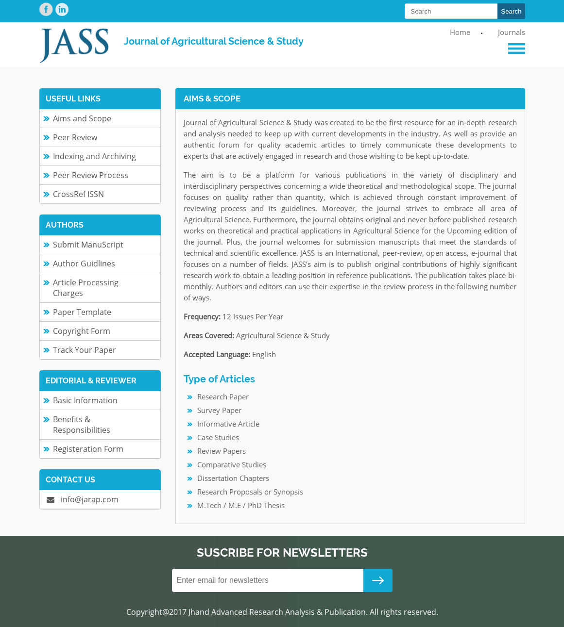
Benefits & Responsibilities (81, 424)
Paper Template (82, 312)
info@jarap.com (83, 499)
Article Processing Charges (86, 287)
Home (460, 32)
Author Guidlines (84, 263)
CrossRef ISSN (78, 194)
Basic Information (85, 400)
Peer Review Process (90, 175)
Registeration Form (88, 449)
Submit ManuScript (88, 244)
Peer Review (75, 137)
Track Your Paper (84, 350)
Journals (511, 32)
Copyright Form (81, 331)
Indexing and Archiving (94, 156)
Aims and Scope (82, 118)
